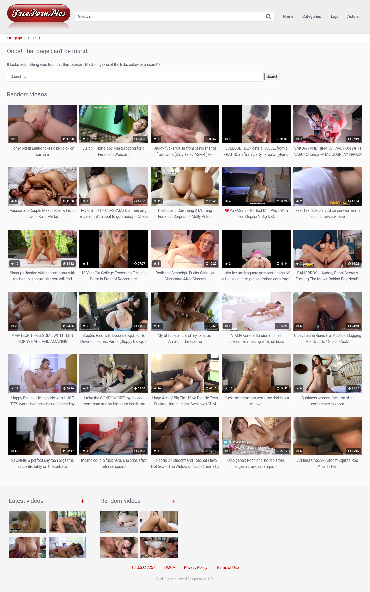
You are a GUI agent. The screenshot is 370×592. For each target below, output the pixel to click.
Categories (311, 16)
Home (288, 16)
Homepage (14, 38)
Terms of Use (227, 567)
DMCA (169, 567)
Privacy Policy (195, 567)
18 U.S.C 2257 (143, 567)
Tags (334, 16)
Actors (353, 16)
